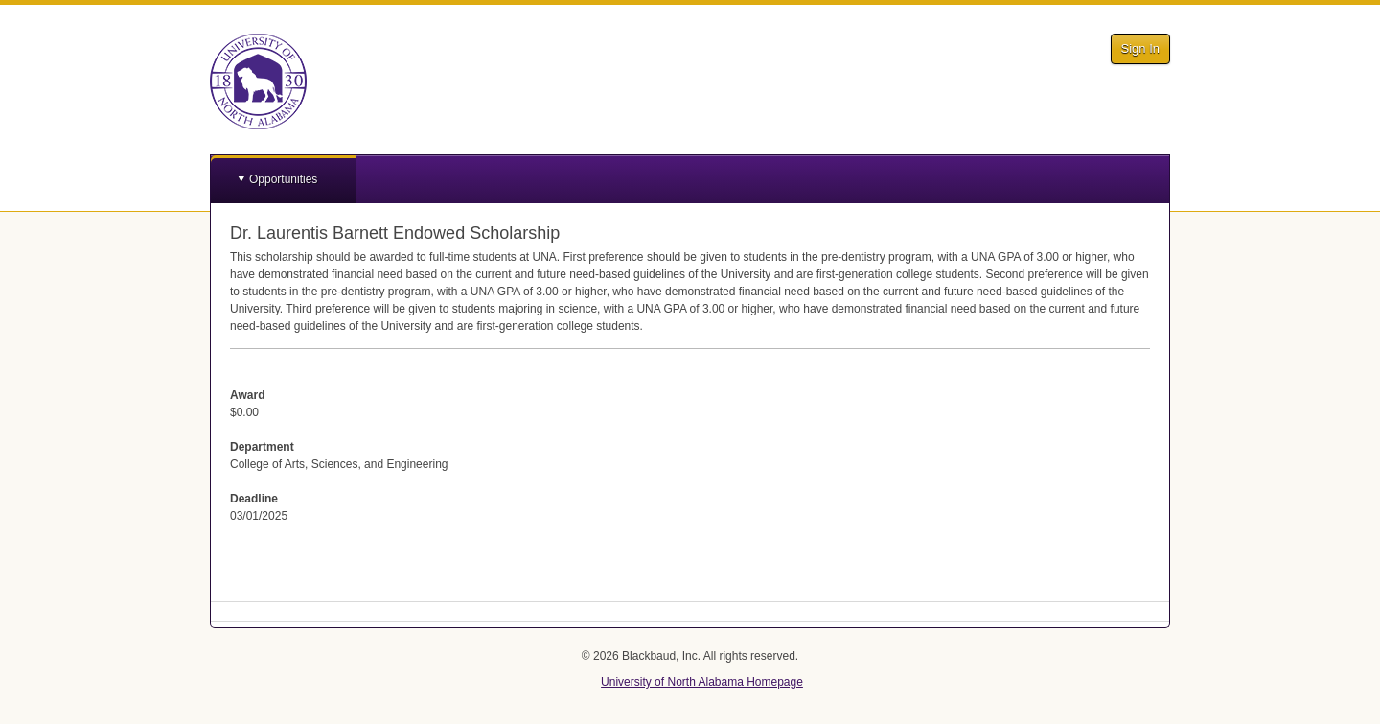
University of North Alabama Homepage (702, 682)
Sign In (1140, 48)
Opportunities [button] (283, 179)
